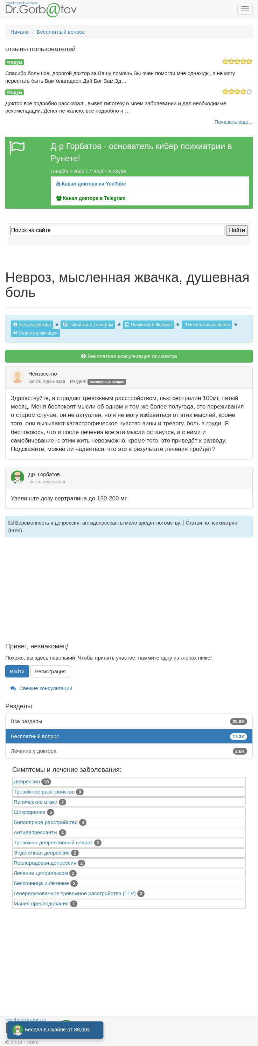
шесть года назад (46, 381)
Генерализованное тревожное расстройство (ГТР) (75, 893)
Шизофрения (30, 812)
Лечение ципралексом (41, 873)
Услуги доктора (32, 324)
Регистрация (50, 671)
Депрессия (27, 781)
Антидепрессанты (35, 832)
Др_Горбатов (44, 474)
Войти (17, 671)
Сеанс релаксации (35, 333)
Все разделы (129, 721)
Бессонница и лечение (41, 883)
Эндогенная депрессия (42, 853)
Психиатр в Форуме (148, 324)
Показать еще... (234, 122)
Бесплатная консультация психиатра (129, 356)
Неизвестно (42, 374)
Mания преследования (41, 903)
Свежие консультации (41, 688)
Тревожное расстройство (44, 792)
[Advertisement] (129, 594)
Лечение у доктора (129, 751)
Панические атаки (35, 802)
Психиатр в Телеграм (88, 324)
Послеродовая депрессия (45, 863)
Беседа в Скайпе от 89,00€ (57, 1029)
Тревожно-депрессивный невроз (53, 842)
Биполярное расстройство (46, 822)
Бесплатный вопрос (207, 324)
